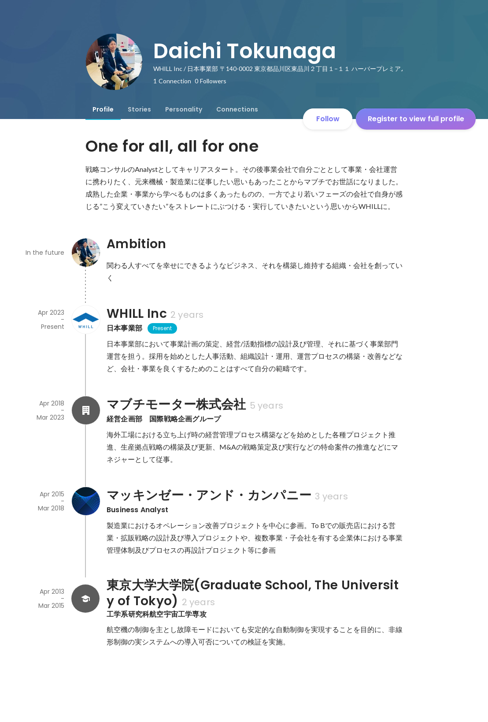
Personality (183, 109)
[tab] (103, 109)
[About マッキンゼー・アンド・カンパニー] (85, 501)
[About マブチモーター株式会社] (85, 410)
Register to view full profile (416, 119)
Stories (139, 109)
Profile (103, 109)
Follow (328, 119)
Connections (237, 109)
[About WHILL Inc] (85, 319)
